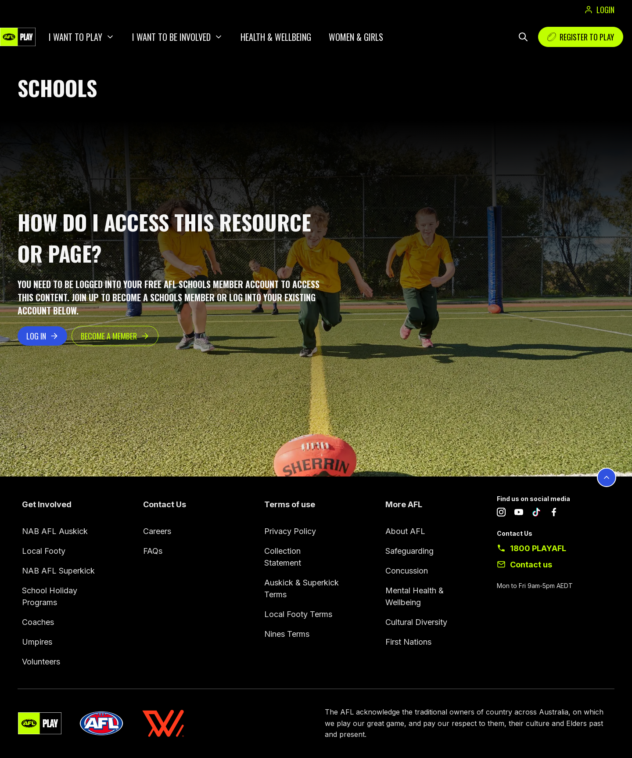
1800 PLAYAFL (538, 548)
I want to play (75, 36)
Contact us (531, 564)
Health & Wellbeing (276, 36)
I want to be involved (171, 36)
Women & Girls (356, 36)
